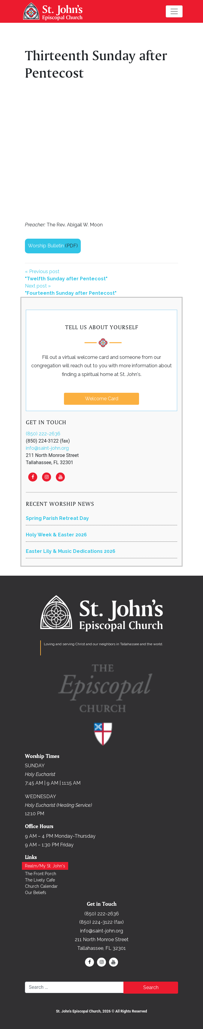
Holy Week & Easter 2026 (56, 535)
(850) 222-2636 (43, 434)
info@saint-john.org (47, 448)
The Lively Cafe (40, 880)
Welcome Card (101, 398)
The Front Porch (40, 873)
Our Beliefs (35, 892)
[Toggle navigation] (174, 11)
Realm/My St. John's (45, 865)
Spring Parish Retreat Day (57, 518)
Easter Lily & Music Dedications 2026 (70, 551)
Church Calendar (41, 886)
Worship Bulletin (46, 246)
